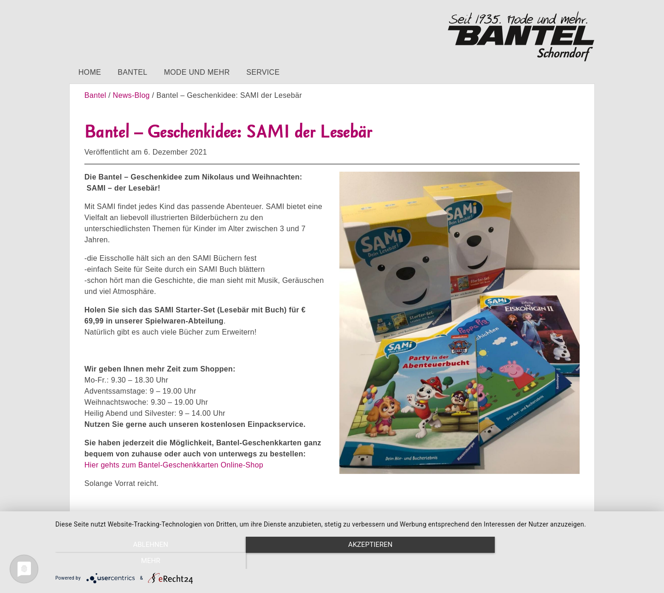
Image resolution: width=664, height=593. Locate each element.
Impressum (97, 523)
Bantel (132, 72)
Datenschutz (147, 523)
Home (89, 72)
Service (262, 72)
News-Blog (131, 95)
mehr (565, 561)
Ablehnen (145, 561)
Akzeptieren (355, 561)
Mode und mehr (197, 72)
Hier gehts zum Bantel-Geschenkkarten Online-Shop (173, 465)
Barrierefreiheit (203, 523)
